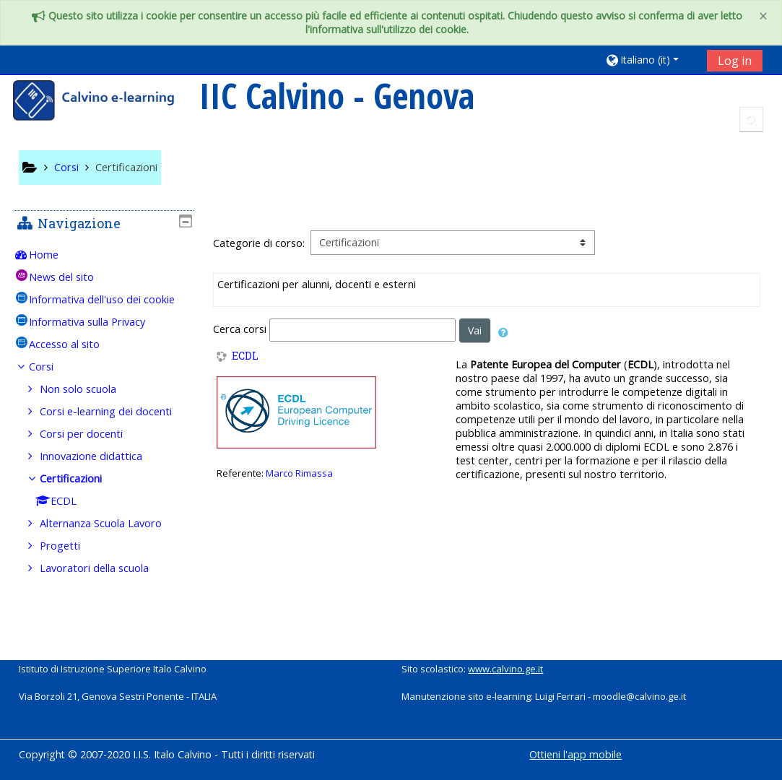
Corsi (51, 387)
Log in (735, 61)
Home (54, 254)
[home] (103, 102)
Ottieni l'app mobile (575, 754)
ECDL (245, 356)
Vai (475, 330)
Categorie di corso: (259, 243)
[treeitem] (103, 255)
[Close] (763, 16)
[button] (651, 59)
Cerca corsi (239, 329)
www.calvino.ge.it (505, 668)
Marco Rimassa (299, 473)
